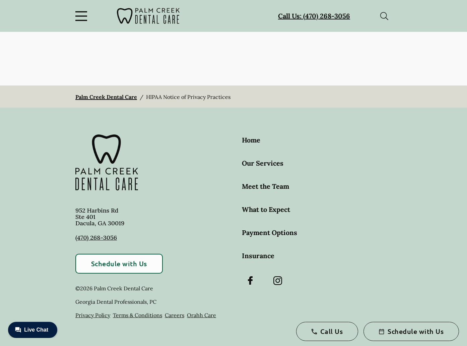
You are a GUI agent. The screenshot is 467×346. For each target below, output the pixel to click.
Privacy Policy (92, 315)
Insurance (258, 255)
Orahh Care (201, 315)
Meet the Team (265, 186)
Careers (174, 315)
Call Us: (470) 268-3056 (314, 16)
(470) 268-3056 (96, 237)
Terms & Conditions (137, 315)
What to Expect (266, 209)
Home (251, 140)
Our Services (262, 163)
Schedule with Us (119, 263)
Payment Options (269, 232)
